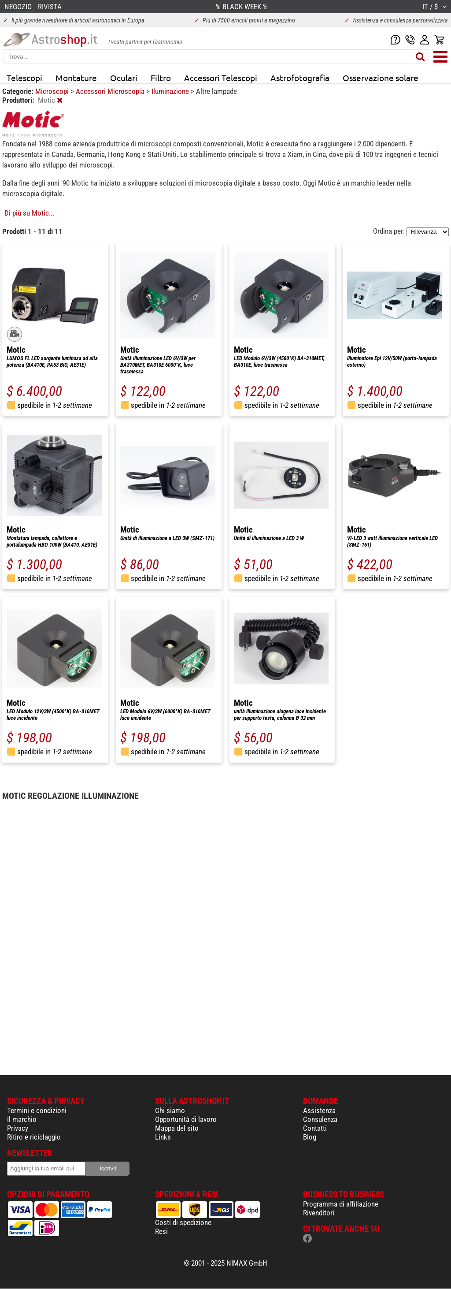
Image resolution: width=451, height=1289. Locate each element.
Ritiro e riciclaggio (34, 1137)
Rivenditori (318, 1212)
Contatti (315, 1128)
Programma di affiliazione (340, 1204)
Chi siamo (170, 1110)
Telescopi (24, 77)
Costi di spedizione (183, 1222)
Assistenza (319, 1110)
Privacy (17, 1128)
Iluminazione (171, 91)
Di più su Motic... (29, 213)
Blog (309, 1137)
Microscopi (52, 91)
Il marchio (22, 1119)
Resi (161, 1231)
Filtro (161, 77)
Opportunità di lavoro (186, 1119)
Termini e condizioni (37, 1110)
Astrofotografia (299, 77)
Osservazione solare (380, 77)
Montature (76, 77)
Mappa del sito (177, 1128)
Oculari (123, 77)
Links (163, 1137)
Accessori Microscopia (111, 91)
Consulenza (320, 1119)
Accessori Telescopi (220, 77)
